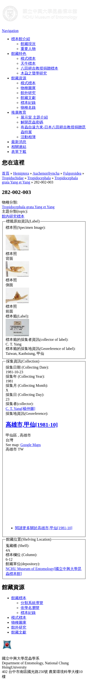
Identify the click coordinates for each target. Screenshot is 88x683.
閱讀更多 (43, 528)
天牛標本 (28, 63)
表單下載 (18, 152)
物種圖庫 (28, 88)
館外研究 (28, 93)
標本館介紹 (20, 39)
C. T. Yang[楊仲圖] (20, 409)
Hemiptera (21, 173)
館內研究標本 (13, 216)
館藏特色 (18, 54)
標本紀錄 (28, 103)
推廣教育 (18, 112)
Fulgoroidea (72, 173)
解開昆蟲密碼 (32, 122)
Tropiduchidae (13, 178)
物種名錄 (28, 107)
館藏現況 (28, 44)
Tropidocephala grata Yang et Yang (28, 207)
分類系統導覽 (32, 603)
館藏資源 (18, 78)
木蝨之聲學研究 (34, 73)
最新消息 (18, 142)
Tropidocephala (39, 178)
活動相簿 (28, 137)
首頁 (5, 173)
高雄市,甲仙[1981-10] (32, 425)
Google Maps (30, 445)
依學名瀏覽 (30, 608)
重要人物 (28, 49)
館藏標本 (18, 598)
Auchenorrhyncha (46, 173)
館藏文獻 (28, 98)
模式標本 (28, 58)
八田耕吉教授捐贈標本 (39, 68)
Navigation (10, 31)
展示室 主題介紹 (34, 117)
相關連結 (18, 147)
